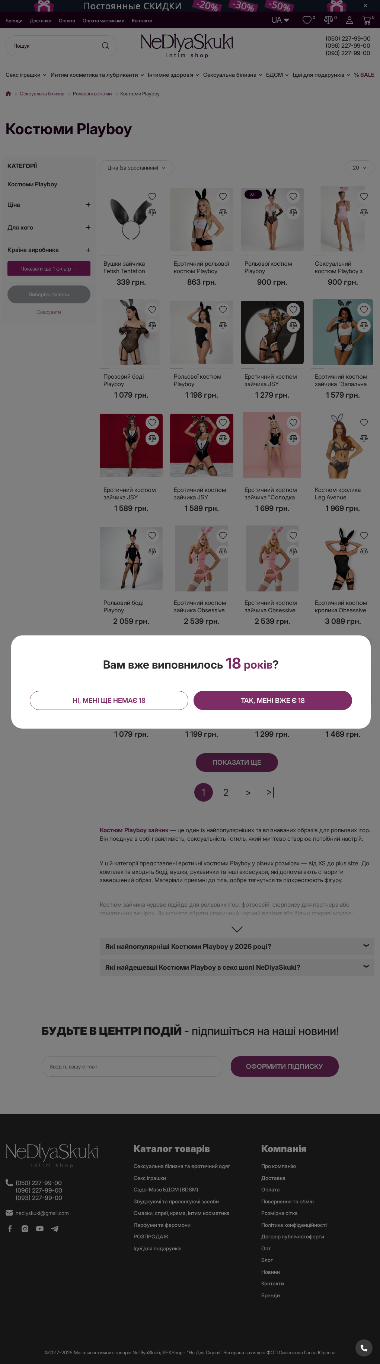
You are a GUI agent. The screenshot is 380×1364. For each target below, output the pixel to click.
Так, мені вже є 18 (272, 700)
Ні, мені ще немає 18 (109, 700)
